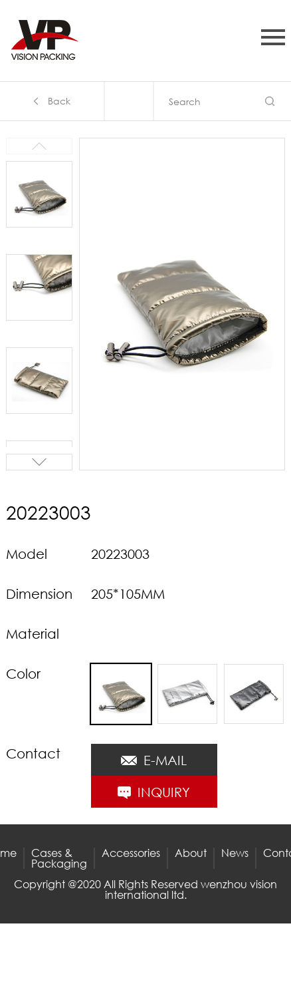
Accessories (131, 853)
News (234, 853)
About (191, 853)
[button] (39, 462)
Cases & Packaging (59, 858)
